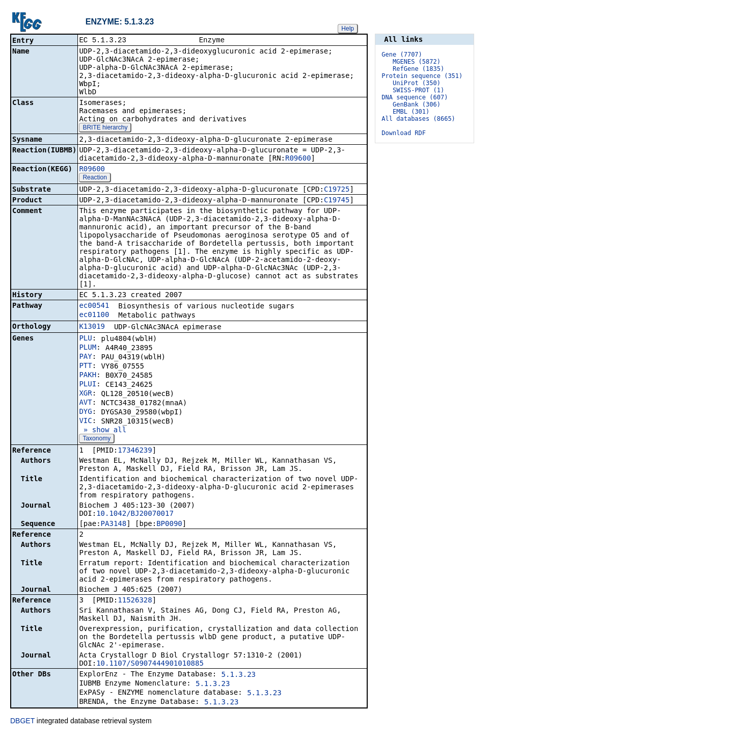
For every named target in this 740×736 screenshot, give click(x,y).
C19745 (337, 201)
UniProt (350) (417, 83)
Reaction (94, 178)
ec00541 (94, 306)
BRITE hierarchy (105, 128)
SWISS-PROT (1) (418, 90)
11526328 (135, 601)
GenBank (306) (417, 104)
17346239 (135, 451)
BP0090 (169, 524)
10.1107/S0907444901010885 (150, 664)
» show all (102, 431)
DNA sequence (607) (414, 97)
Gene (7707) (401, 54)
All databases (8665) (418, 118)
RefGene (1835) (418, 68)
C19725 (337, 190)
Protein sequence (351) (421, 76)
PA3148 (114, 524)
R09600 (298, 159)
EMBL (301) (411, 111)
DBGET (22, 722)
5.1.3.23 (239, 675)
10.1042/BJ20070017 (135, 514)
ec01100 (94, 315)
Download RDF (403, 133)
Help (347, 28)
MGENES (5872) (417, 61)
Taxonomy (97, 439)
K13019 (92, 327)
